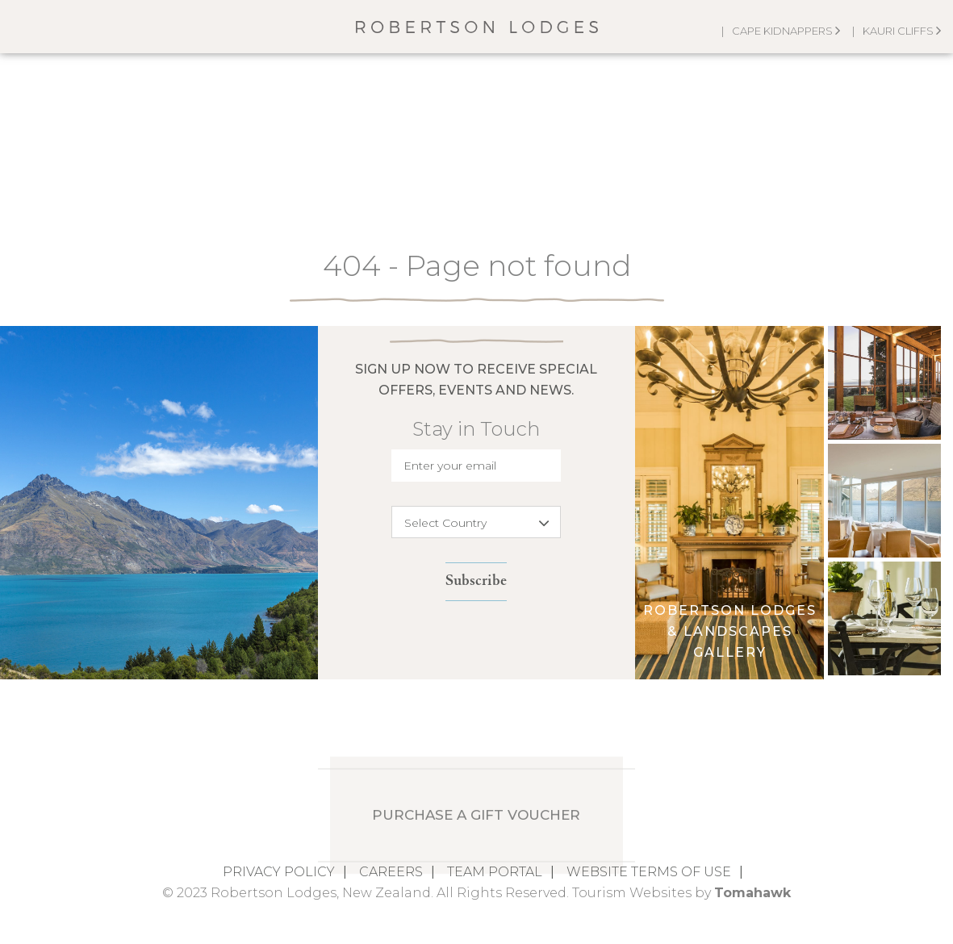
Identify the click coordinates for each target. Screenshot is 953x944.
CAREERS (391, 871)
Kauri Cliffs (902, 30)
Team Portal (494, 871)
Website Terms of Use (648, 871)
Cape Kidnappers (786, 30)
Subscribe (476, 582)
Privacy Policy (279, 871)
